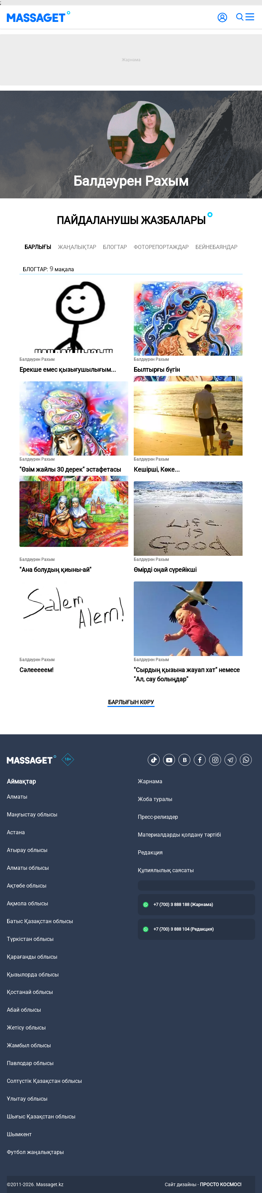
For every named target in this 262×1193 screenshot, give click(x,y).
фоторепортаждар (161, 247)
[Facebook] (199, 760)
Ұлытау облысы (27, 1099)
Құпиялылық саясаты (166, 870)
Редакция (150, 852)
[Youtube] (169, 760)
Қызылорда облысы (33, 974)
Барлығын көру (131, 702)
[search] (239, 17)
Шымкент (19, 1134)
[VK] (184, 760)
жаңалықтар (77, 247)
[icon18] (67, 760)
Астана (16, 832)
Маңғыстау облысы (32, 814)
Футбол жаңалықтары (35, 1152)
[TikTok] (153, 760)
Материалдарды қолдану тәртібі (179, 834)
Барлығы (38, 247)
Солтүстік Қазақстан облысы (44, 1081)
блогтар (115, 247)
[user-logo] (222, 21)
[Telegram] (230, 760)
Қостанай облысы (30, 992)
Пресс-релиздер (158, 817)
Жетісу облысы (26, 1027)
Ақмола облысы (27, 903)
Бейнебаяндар (216, 247)
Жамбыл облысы (29, 1045)
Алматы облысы (28, 868)
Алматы (17, 797)
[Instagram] (215, 760)
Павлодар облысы (30, 1063)
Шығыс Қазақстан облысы (41, 1116)
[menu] (249, 17)
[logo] (38, 17)
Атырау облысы (27, 850)
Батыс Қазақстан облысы (40, 921)
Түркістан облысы (30, 939)
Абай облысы (24, 1010)
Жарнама (150, 781)
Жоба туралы (155, 799)
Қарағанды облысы (32, 957)
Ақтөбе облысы (26, 885)
